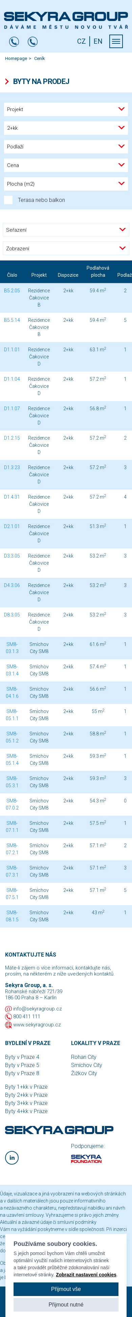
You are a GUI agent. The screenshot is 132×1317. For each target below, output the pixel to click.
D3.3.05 (12, 556)
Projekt (39, 275)
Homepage (16, 58)
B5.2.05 (12, 290)
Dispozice (68, 275)
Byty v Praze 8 (22, 1073)
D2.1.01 (12, 526)
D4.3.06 (12, 585)
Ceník (39, 58)
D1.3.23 (12, 467)
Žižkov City (84, 1073)
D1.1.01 (12, 349)
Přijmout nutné (65, 1305)
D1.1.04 (12, 379)
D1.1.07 (12, 408)
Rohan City (83, 1057)
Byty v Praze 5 (22, 1065)
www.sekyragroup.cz (37, 1025)
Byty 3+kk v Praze (26, 1103)
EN (98, 41)
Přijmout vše (66, 1289)
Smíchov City (86, 1065)
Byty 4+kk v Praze (26, 1111)
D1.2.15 (12, 438)
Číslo (12, 275)
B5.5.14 (12, 320)
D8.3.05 (12, 615)
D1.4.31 (12, 497)
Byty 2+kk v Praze (26, 1095)
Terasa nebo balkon (34, 200)
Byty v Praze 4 (22, 1057)
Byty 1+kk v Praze (26, 1087)
